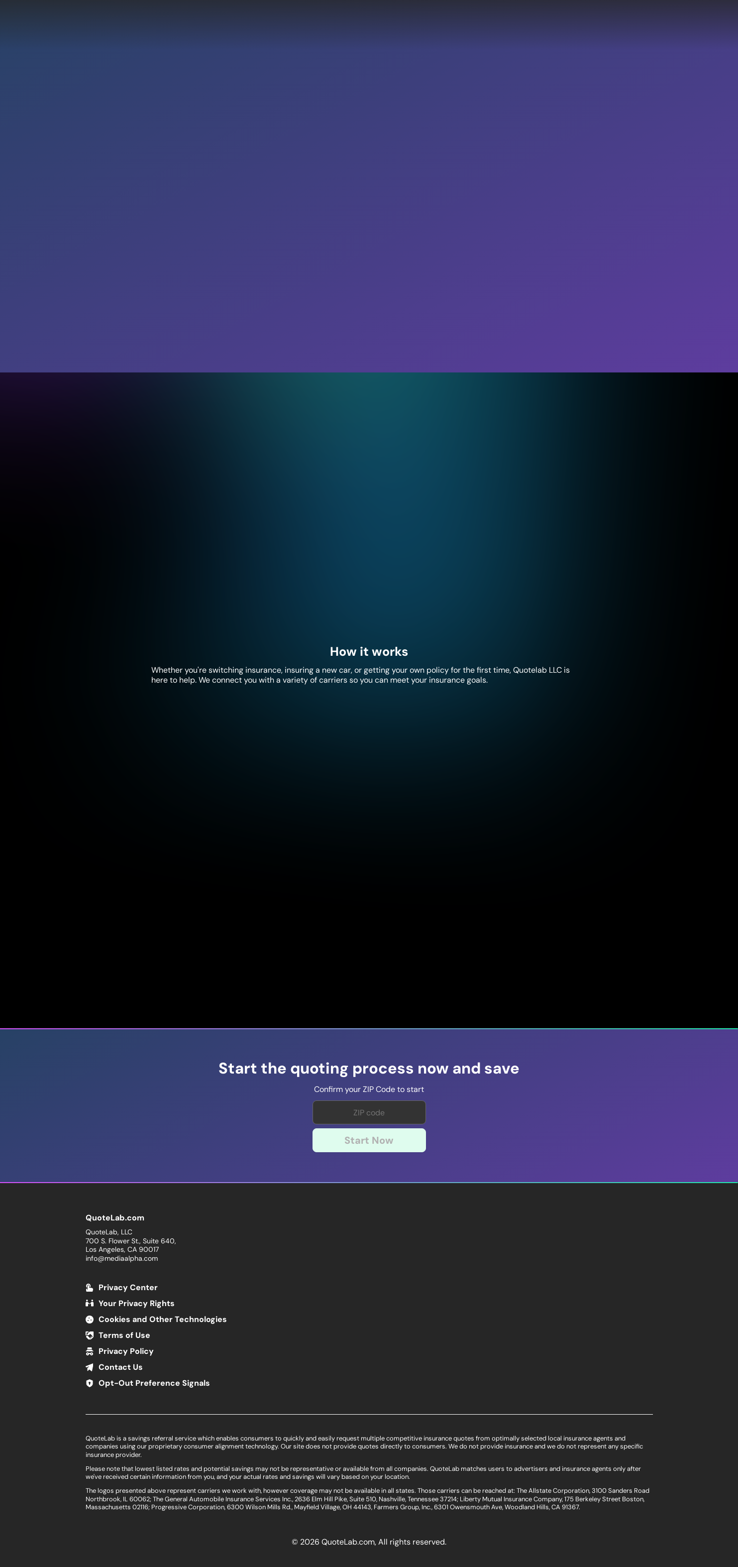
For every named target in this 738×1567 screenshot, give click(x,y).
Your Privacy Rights (137, 1303)
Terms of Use (124, 1335)
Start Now (369, 1140)
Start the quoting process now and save (369, 1069)
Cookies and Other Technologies (163, 1319)
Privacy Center (128, 1287)
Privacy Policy (126, 1351)
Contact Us (121, 1367)
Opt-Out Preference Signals (154, 1383)
